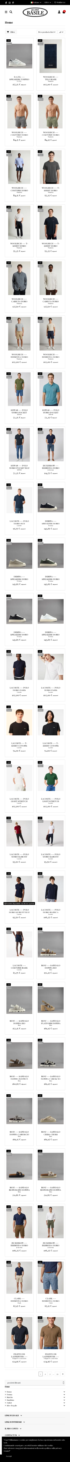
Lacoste (19, 525)
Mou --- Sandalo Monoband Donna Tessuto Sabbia (50, 1190)
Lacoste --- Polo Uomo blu (19, 522)
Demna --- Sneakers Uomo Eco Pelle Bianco (51, 634)
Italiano (36, 2)
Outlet (9, 1402)
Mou (50, 970)
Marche (10, 1397)
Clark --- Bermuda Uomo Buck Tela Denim (50, 1301)
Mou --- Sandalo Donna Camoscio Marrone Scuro (19, 1134)
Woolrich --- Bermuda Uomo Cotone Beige (19, 357)
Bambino (10, 1400)
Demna (50, 525)
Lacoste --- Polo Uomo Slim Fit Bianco (50, 857)
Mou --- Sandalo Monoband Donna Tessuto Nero (19, 1190)
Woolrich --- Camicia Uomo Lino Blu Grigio (19, 301)
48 (61, 32)
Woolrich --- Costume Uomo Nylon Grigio (19, 135)
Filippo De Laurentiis (19, 1358)
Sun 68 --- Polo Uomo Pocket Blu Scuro (19, 468)
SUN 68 (19, 414)
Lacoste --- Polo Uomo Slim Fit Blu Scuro (19, 912)
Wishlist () (59, 2)
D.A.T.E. (19, 81)
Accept (9, 1456)
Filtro (11, 32)
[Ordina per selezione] (47, 32)
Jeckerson (51, 470)
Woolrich (50, 81)
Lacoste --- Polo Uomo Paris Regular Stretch (19, 690)
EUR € (48, 2)
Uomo (9, 1391)
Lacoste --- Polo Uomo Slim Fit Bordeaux (19, 857)
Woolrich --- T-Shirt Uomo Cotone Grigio (51, 190)
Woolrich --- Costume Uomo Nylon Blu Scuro (19, 190)
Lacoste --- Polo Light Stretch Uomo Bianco (19, 801)
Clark (19, 1303)
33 (57, 1374)
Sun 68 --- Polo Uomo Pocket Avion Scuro (50, 412)
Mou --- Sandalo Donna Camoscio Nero (50, 1079)
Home (7, 1386)
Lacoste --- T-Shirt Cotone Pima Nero (51, 745)
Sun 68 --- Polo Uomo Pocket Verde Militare (19, 412)
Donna (9, 1394)
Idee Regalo (12, 1405)
